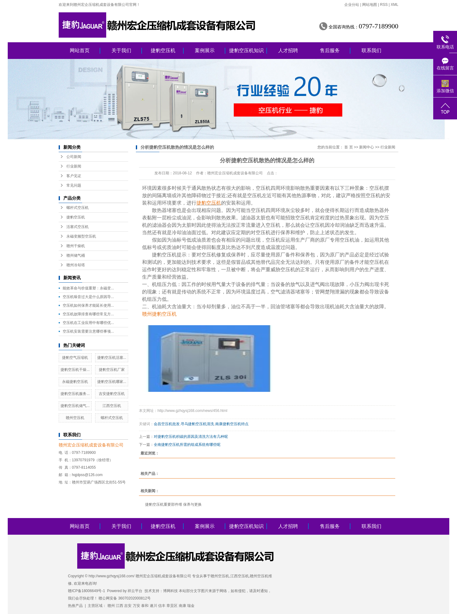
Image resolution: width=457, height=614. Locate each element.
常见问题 (73, 185)
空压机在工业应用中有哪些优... (88, 323)
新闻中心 (366, 147)
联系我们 (371, 50)
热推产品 (75, 606)
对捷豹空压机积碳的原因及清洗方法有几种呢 (191, 436)
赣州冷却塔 (75, 265)
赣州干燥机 (75, 246)
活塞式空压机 (77, 227)
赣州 (111, 606)
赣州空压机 (75, 418)
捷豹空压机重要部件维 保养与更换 (173, 504)
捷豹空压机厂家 (112, 369)
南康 (182, 606)
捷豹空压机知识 (246, 50)
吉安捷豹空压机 (112, 394)
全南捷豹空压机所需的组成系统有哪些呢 (187, 444)
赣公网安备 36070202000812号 (125, 598)
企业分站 (351, 4)
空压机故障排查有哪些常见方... (88, 314)
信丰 (162, 606)
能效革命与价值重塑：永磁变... (88, 288)
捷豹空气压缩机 (75, 357)
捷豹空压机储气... (75, 406)
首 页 (348, 147)
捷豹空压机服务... (75, 394)
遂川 (153, 606)
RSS (384, 4)
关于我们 (121, 50)
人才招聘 (288, 50)
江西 (119, 606)
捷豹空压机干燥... (75, 369)
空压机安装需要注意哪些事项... (88, 331)
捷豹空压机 (163, 50)
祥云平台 (135, 591)
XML (394, 4)
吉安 (128, 606)
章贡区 (172, 606)
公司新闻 (73, 157)
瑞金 (191, 606)
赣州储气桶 (75, 255)
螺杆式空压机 (77, 207)
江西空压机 (112, 406)
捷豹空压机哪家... (111, 382)
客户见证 (73, 176)
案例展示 (205, 50)
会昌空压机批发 (167, 424)
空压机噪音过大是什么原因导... (88, 297)
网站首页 (80, 50)
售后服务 (330, 50)
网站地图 (369, 4)
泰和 (145, 606)
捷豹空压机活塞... (111, 357)
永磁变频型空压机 (81, 236)
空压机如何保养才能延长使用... (88, 305)
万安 (136, 606)
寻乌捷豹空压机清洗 (197, 424)
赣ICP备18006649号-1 (86, 591)
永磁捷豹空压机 (75, 382)
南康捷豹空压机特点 (232, 424)
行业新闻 (73, 166)
